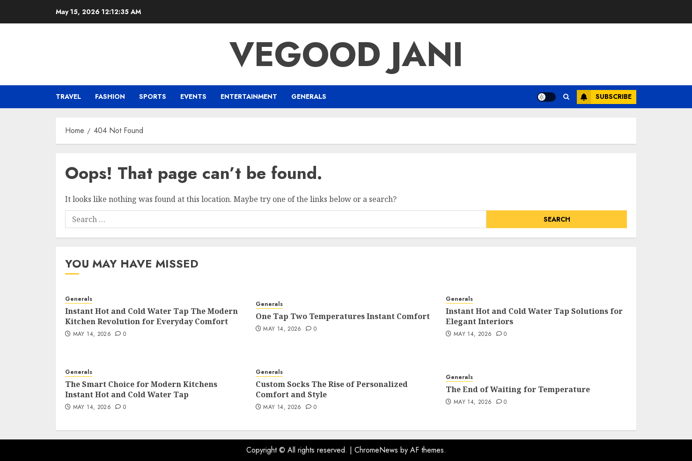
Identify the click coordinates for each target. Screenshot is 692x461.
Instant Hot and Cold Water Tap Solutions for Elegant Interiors (534, 316)
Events (193, 96)
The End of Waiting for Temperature (518, 389)
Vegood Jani (346, 54)
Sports (152, 96)
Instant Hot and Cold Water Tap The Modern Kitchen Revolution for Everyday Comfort (151, 316)
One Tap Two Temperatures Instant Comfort (343, 316)
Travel (68, 96)
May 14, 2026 (92, 334)
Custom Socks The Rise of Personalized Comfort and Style (332, 389)
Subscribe (604, 97)
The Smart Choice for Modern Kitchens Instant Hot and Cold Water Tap (141, 389)
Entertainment (249, 96)
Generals (308, 96)
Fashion (110, 96)
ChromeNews (376, 450)
